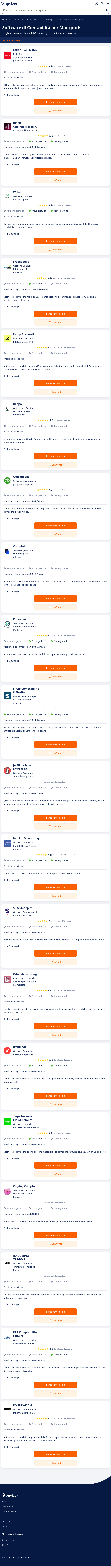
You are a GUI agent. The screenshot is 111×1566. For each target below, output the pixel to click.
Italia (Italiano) (21, 1557)
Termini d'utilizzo (9, 1511)
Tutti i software (11, 40)
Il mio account (8, 1540)
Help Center (7, 1545)
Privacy (5, 1501)
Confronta (57, 110)
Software (6, 1526)
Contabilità (33, 19)
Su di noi (6, 1521)
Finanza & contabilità (17, 19)
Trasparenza (7, 1506)
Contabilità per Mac (50, 19)
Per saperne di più (55, 102)
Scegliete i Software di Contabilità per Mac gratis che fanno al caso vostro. (39, 33)
